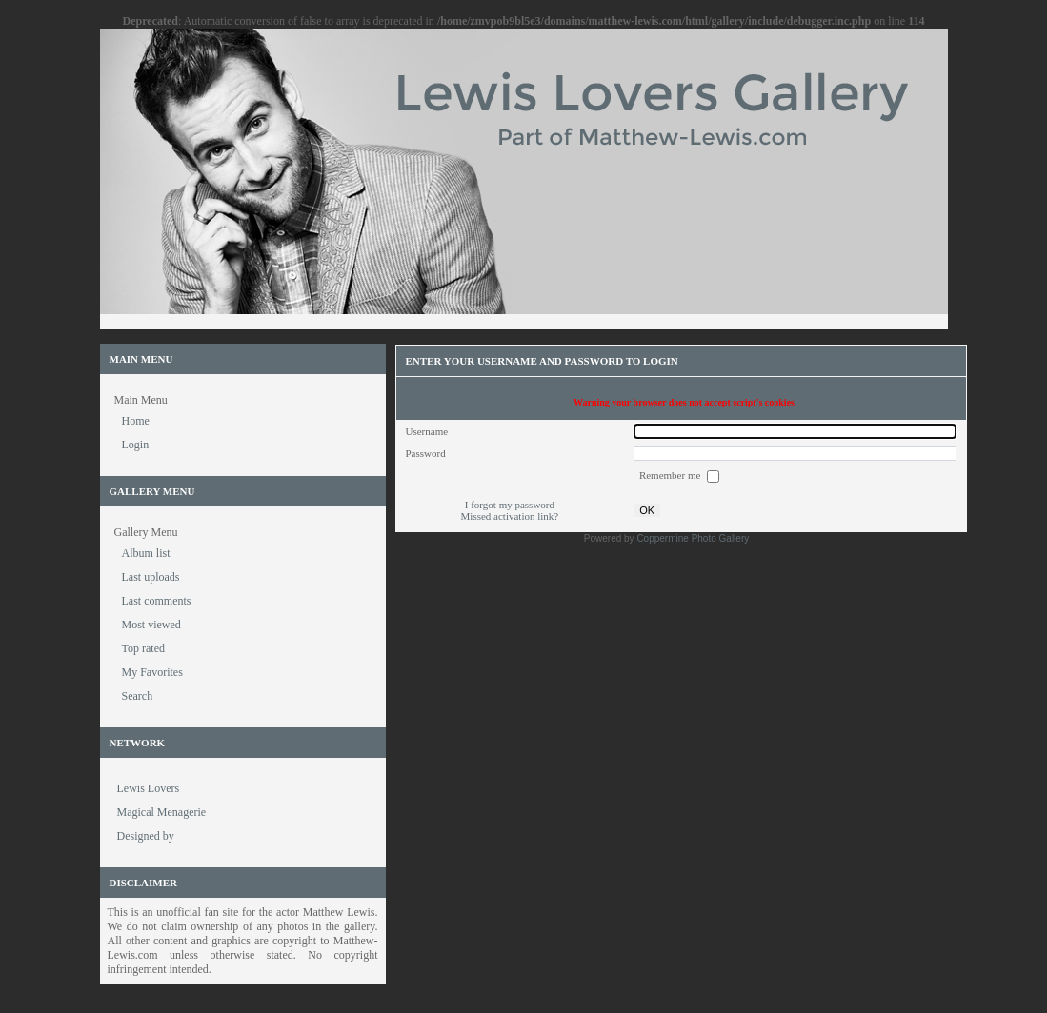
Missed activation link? (510, 516)
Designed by (145, 836)
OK (646, 510)
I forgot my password (509, 504)
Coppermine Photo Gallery (692, 538)
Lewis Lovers (148, 788)
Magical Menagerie (162, 812)
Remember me (671, 475)
